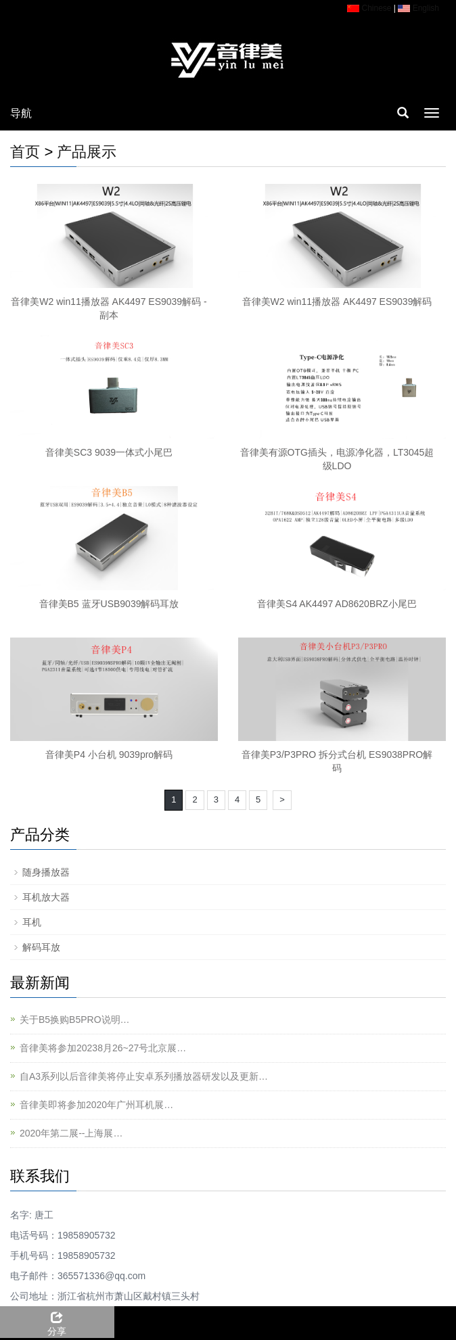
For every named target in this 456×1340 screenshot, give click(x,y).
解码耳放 (41, 947)
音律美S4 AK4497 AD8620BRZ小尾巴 (337, 603)
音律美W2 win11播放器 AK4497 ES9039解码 (337, 301)
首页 (25, 151)
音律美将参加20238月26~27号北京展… (103, 1048)
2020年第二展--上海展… (71, 1133)
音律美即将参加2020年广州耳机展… (96, 1104)
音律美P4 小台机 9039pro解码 (109, 754)
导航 (21, 113)
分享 (57, 1322)
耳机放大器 (46, 897)
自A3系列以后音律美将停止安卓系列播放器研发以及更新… (144, 1076)
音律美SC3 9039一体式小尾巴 (109, 452)
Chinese (369, 8)
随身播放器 (46, 872)
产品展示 (86, 151)
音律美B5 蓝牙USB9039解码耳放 (109, 603)
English (418, 8)
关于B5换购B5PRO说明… (75, 1019)
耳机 (31, 922)
